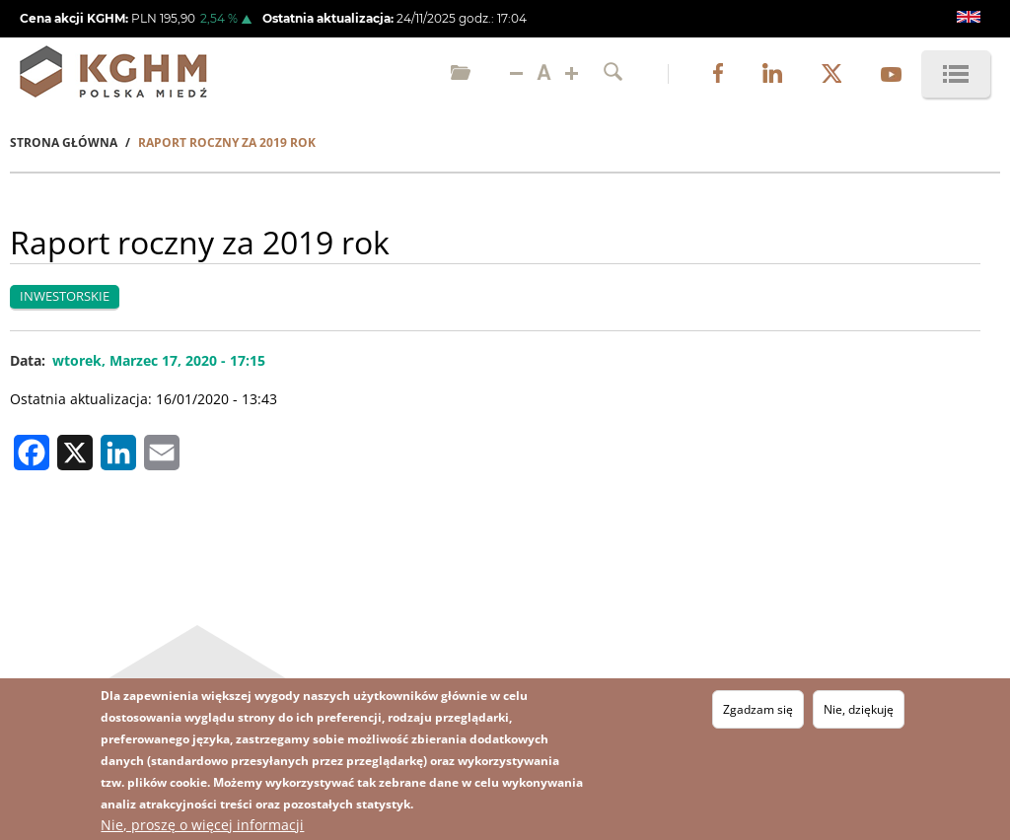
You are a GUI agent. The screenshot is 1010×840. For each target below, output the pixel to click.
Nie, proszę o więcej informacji (202, 824)
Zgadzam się (758, 709)
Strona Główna (63, 142)
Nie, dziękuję (859, 709)
